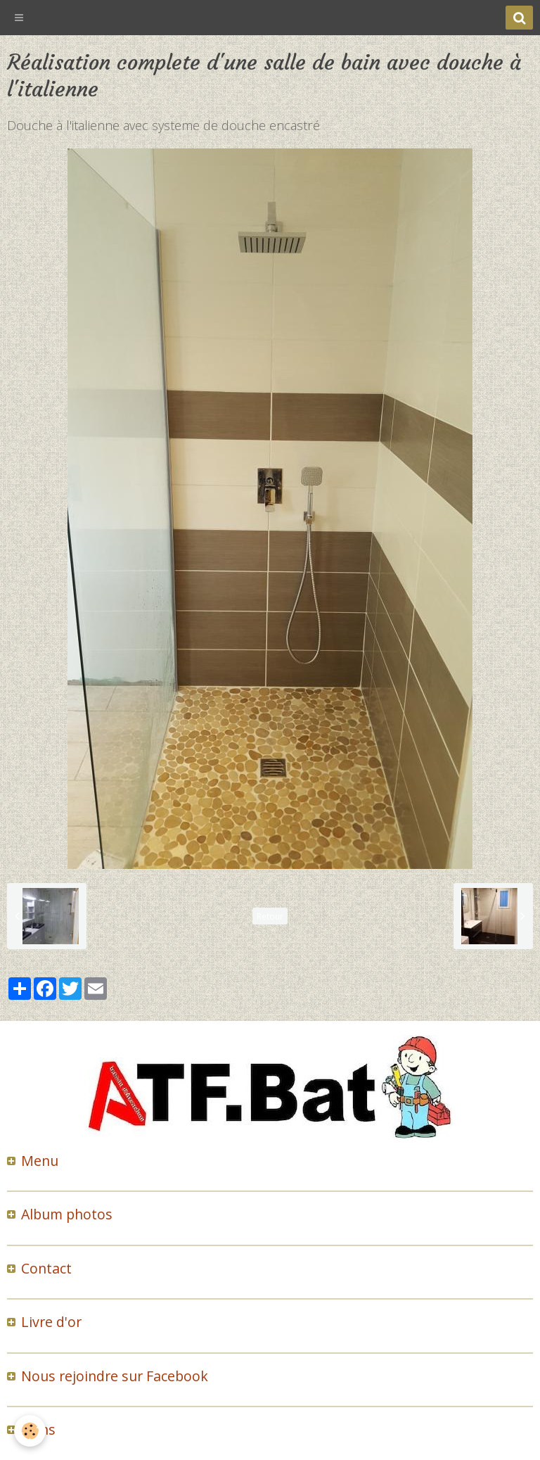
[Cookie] (30, 1431)
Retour (270, 916)
